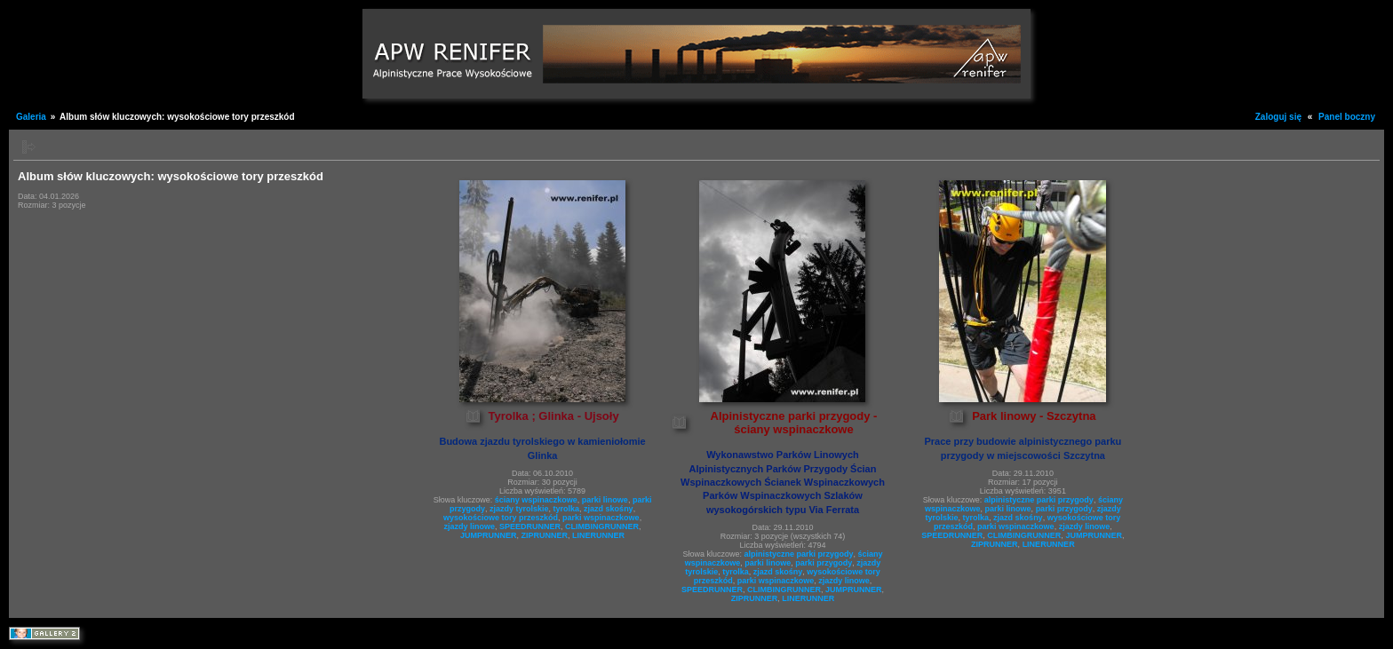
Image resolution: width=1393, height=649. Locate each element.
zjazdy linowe (470, 526)
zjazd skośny (608, 508)
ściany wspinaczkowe (536, 499)
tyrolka (566, 508)
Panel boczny (1346, 117)
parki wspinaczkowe (601, 517)
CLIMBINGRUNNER (602, 526)
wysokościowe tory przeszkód (500, 517)
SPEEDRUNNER (530, 526)
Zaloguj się (1278, 117)
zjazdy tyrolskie (519, 508)
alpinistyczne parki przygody (798, 554)
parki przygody (823, 562)
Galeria (31, 117)
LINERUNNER (598, 535)
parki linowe (605, 499)
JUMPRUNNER (488, 535)
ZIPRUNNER (545, 535)
